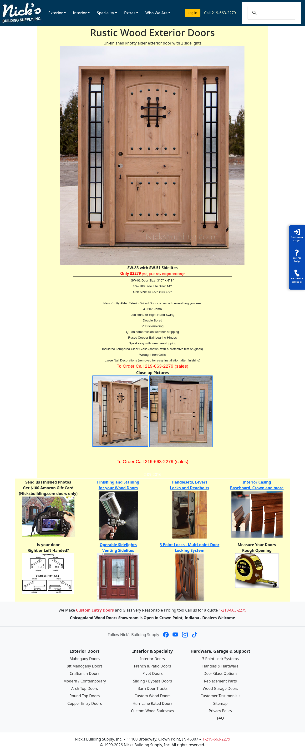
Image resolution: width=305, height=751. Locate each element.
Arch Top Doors (84, 688)
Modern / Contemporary (85, 680)
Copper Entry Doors (84, 702)
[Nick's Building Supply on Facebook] (166, 634)
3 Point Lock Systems (220, 658)
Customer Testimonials (220, 695)
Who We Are (156, 12)
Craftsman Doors (84, 673)
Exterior (55, 12)
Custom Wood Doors (152, 695)
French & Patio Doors (153, 666)
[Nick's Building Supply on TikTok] (194, 634)
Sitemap (220, 702)
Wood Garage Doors (220, 688)
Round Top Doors (84, 695)
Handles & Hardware (220, 666)
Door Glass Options (220, 673)
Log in (192, 12)
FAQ (220, 717)
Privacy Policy (220, 710)
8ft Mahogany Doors (84, 666)
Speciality (105, 12)
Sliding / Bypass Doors (152, 680)
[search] (276, 13)
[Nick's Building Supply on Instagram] (185, 634)
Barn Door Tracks (152, 688)
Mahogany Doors (84, 658)
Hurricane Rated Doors (152, 702)
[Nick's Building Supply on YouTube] (175, 634)
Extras (129, 12)
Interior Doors (152, 658)
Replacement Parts (220, 680)
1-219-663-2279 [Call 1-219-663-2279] (232, 610)
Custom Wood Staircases (152, 710)
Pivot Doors (152, 673)
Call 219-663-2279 (220, 12)
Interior (80, 12)
